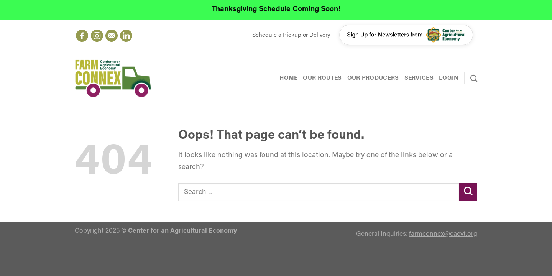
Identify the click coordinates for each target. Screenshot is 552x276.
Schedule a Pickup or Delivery (291, 35)
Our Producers (373, 78)
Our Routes (322, 78)
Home (288, 78)
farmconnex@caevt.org (443, 234)
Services (419, 78)
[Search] (473, 78)
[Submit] (468, 192)
